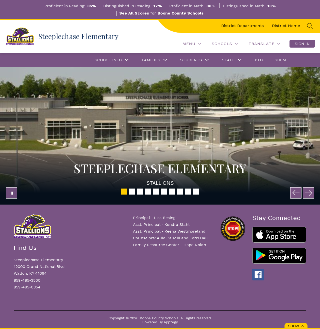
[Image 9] (188, 192)
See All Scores (134, 13)
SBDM (280, 60)
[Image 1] (124, 192)
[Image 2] (132, 192)
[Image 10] (196, 192)
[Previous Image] (296, 193)
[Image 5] (156, 192)
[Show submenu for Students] (191, 60)
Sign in (302, 43)
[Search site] (310, 26)
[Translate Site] (264, 44)
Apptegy (171, 322)
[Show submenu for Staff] (228, 60)
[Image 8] (180, 192)
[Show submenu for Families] (151, 60)
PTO (259, 60)
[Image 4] (148, 192)
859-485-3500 (27, 280)
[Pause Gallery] (11, 193)
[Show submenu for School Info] (108, 60)
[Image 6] (164, 192)
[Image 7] (172, 192)
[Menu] (191, 44)
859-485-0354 (27, 287)
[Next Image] (308, 193)
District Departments (242, 25)
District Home (286, 25)
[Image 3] (140, 192)
